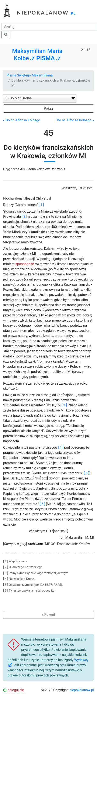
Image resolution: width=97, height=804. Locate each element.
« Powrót (48, 615)
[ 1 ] (41, 205)
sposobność (24, 264)
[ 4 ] (60, 447)
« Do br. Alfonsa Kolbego (21, 120)
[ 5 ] (86, 473)
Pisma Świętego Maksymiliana (30, 75)
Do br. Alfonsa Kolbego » (75, 120)
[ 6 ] (42, 504)
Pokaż (48, 108)
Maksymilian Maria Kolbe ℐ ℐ (37, 54)
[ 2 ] (24, 217)
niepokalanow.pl (81, 690)
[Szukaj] (49, 27)
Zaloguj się (13, 690)
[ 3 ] (64, 405)
